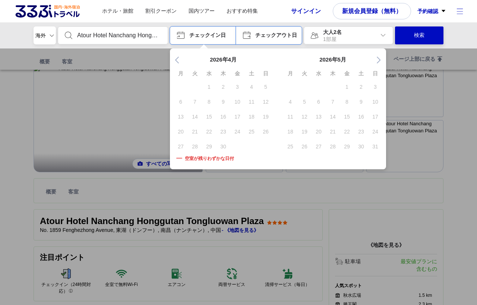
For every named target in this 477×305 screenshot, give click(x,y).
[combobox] (119, 35)
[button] (203, 35)
